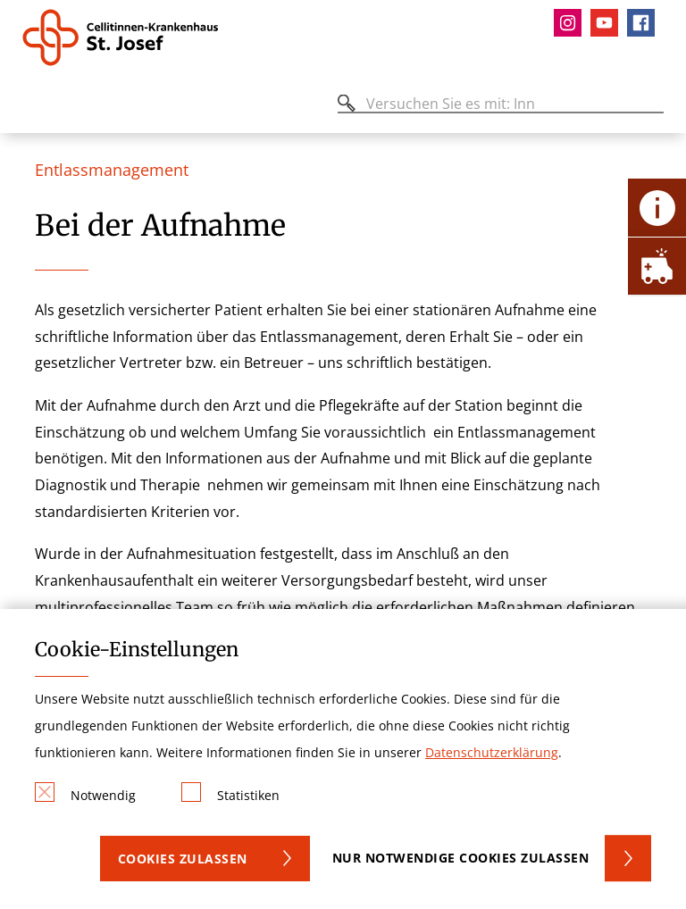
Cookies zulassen (182, 858)
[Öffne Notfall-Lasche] (657, 266)
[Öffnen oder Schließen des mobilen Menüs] (32, 106)
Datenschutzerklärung (491, 752)
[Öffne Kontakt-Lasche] (657, 208)
